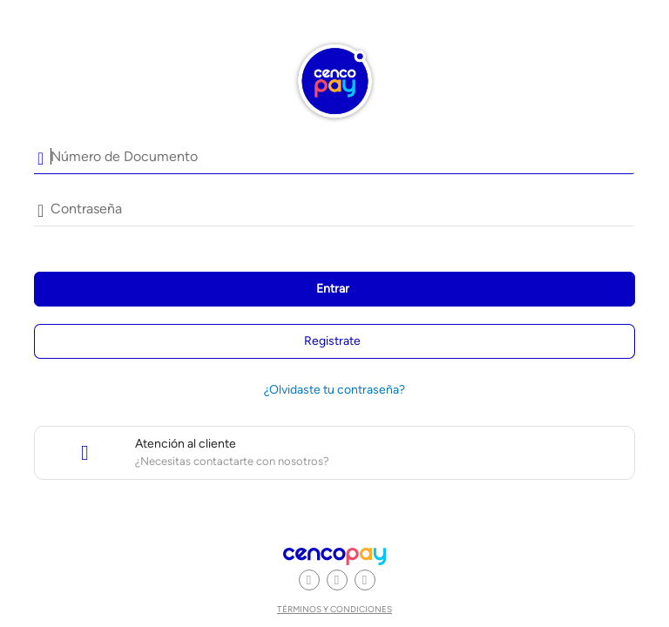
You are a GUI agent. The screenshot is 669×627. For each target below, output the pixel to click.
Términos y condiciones (334, 609)
